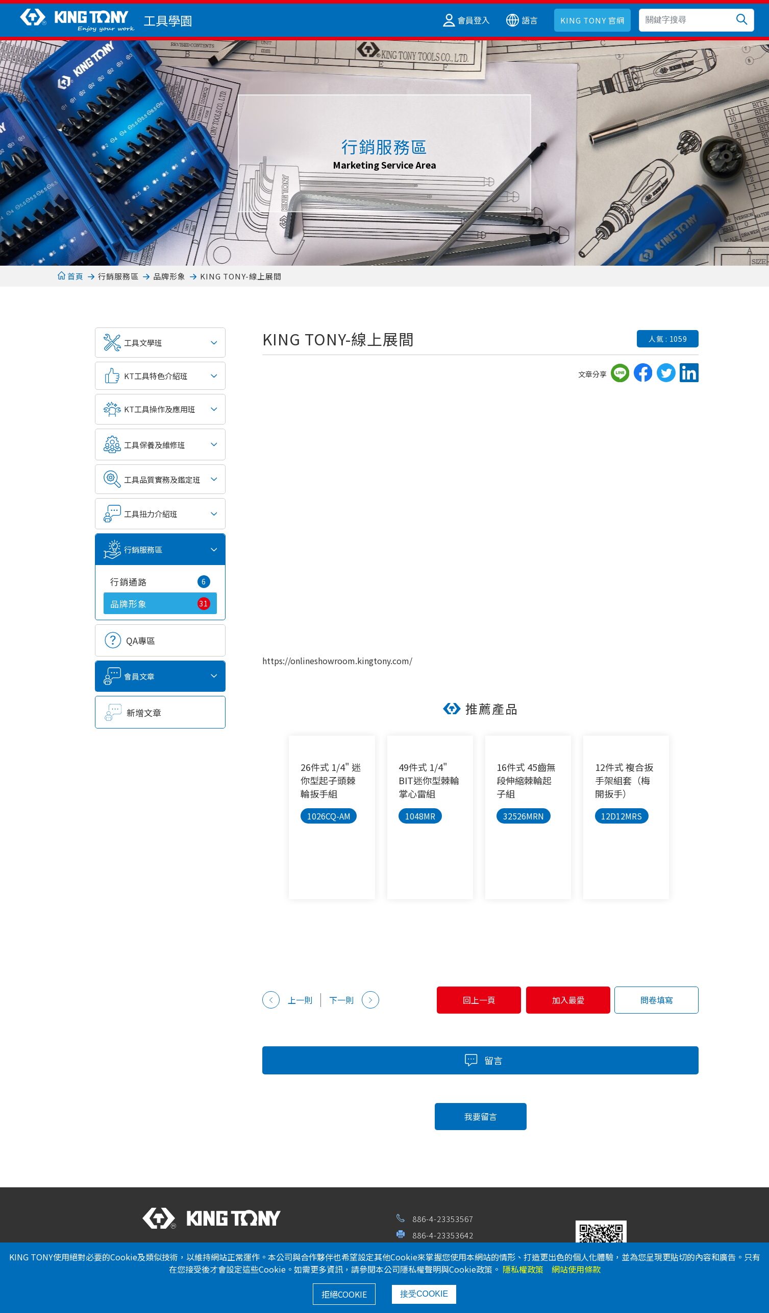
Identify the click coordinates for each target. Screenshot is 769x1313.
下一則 (354, 1000)
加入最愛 (559, 1000)
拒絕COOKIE (344, 1294)
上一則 (287, 1000)
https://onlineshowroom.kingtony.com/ (337, 660)
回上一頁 (464, 1000)
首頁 (71, 276)
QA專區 (140, 640)
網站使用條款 (576, 1269)
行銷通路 (160, 581)
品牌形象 (169, 276)
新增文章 (144, 712)
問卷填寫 (653, 1000)
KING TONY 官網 (592, 20)
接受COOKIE (424, 1293)
